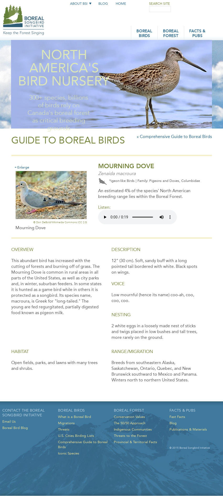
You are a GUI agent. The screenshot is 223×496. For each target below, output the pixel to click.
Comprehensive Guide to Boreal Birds (83, 444)
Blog (103, 4)
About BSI (78, 4)
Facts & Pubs (197, 33)
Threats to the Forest (130, 436)
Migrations (66, 423)
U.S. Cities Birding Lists (76, 436)
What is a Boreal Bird (74, 417)
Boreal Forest (171, 33)
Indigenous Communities (133, 429)
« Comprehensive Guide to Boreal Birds (174, 136)
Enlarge (23, 167)
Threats (64, 429)
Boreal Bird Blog (15, 428)
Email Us (9, 421)
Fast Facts (177, 417)
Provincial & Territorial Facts (135, 442)
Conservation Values (129, 417)
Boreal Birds (144, 33)
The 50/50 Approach (129, 423)
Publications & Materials (188, 429)
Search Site (159, 4)
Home (121, 4)
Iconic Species (68, 453)
